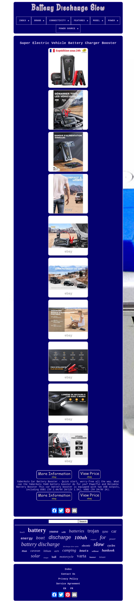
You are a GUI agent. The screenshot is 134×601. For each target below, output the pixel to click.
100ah (80, 537)
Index (68, 569)
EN (64, 588)
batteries (76, 531)
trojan (93, 530)
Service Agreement (68, 583)
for (103, 537)
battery (37, 530)
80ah (24, 551)
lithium (47, 551)
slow (99, 544)
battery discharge (40, 544)
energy (27, 538)
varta (81, 555)
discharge (60, 537)
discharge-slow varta (71, 546)
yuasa (53, 531)
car (113, 531)
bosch (22, 532)
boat (40, 538)
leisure (102, 557)
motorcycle (67, 556)
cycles (111, 545)
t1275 (56, 551)
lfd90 (105, 531)
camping (69, 550)
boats (83, 551)
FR (71, 588)
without (95, 551)
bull (54, 557)
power (112, 539)
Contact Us (68, 574)
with (64, 532)
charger (45, 558)
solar (35, 555)
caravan (35, 550)
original (93, 539)
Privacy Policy (68, 579)
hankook (108, 550)
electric (86, 545)
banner (92, 557)
